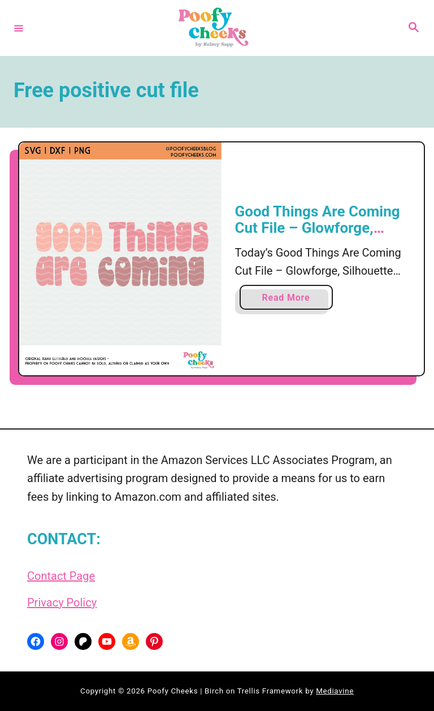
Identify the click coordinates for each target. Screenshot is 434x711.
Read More (290, 300)
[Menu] (18, 27)
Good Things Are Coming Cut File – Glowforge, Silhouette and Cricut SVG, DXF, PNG (322, 236)
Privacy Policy (62, 602)
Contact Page (61, 576)
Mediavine (335, 691)
